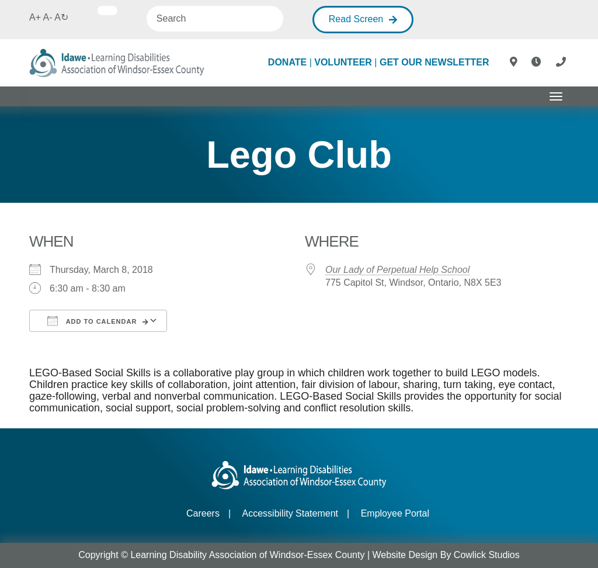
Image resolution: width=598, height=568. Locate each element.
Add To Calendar (92, 321)
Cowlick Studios (487, 555)
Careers (203, 513)
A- (48, 17)
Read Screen (356, 19)
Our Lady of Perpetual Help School (397, 270)
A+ (35, 17)
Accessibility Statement (290, 513)
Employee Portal (395, 513)
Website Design (405, 555)
